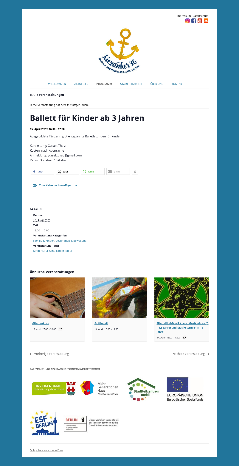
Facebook (193, 20)
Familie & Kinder (43, 240)
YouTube (200, 20)
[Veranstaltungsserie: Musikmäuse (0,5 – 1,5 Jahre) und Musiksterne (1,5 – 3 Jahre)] (184, 337)
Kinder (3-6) (40, 250)
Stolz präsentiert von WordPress (46, 450)
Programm (104, 84)
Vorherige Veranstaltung (51, 354)
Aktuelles (81, 84)
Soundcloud (206, 20)
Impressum (184, 16)
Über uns (156, 84)
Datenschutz (200, 16)
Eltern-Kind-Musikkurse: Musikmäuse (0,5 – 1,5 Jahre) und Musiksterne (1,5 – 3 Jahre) (183, 327)
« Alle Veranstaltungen (47, 95)
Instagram (187, 20)
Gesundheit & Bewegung (70, 240)
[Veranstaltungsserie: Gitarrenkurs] (60, 329)
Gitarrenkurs (40, 323)
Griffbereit (101, 323)
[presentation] (57, 297)
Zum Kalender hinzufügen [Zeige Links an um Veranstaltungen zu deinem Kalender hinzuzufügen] (55, 185)
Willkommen (57, 84)
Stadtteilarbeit (131, 84)
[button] (42, 171)
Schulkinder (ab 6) (60, 250)
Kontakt (177, 84)
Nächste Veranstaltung (189, 354)
